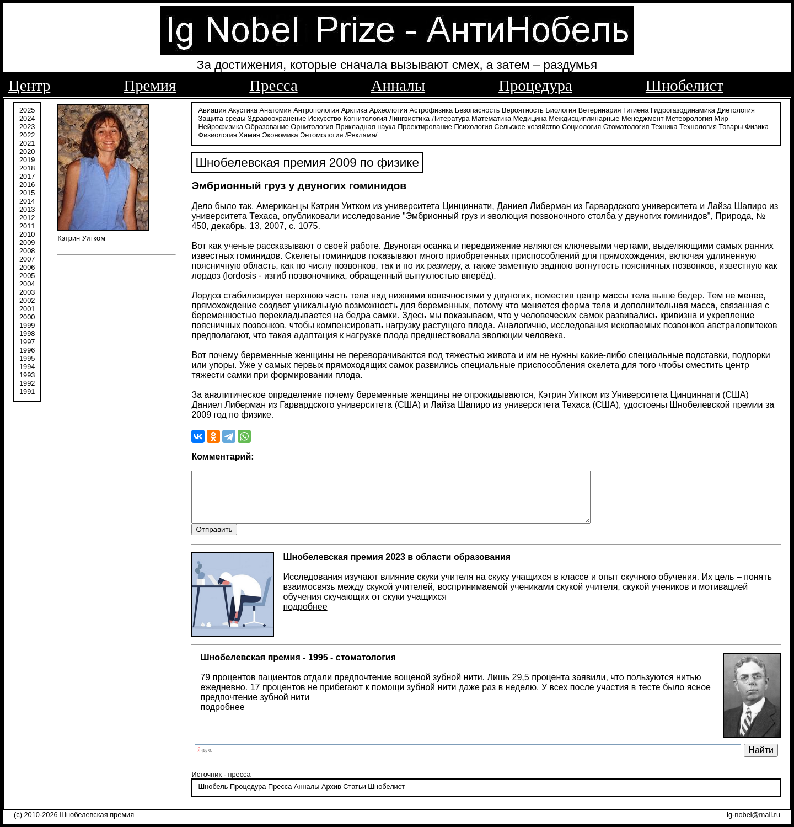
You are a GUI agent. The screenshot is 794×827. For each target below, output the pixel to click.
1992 (27, 382)
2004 (27, 283)
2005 (27, 274)
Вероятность (523, 109)
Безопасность (477, 109)
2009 (27, 241)
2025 (27, 109)
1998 (27, 332)
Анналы (398, 85)
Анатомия (276, 109)
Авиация (212, 109)
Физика (757, 125)
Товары (730, 125)
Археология (388, 109)
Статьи (354, 796)
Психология (473, 125)
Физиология (217, 134)
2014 (27, 200)
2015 (27, 192)
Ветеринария (599, 109)
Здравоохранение (277, 117)
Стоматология (626, 125)
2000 (27, 316)
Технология (698, 125)
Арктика (354, 109)
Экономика (280, 134)
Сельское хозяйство (527, 125)
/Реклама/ (361, 134)
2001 (27, 307)
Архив (331, 796)
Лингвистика (409, 117)
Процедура (535, 85)
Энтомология (321, 134)
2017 (27, 175)
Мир (721, 117)
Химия (249, 134)
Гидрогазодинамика (683, 109)
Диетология (736, 109)
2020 (27, 150)
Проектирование (425, 125)
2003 (27, 291)
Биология (560, 109)
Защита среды (221, 117)
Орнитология (312, 125)
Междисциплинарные (584, 117)
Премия (150, 85)
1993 (27, 374)
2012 (27, 216)
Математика (491, 117)
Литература (451, 117)
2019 (27, 158)
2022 (27, 134)
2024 (27, 117)
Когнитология (365, 117)
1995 (27, 357)
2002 (27, 299)
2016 (27, 183)
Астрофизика (431, 109)
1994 (27, 365)
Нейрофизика (220, 125)
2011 (27, 225)
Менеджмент (642, 117)
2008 (27, 250)
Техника (664, 125)
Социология (581, 125)
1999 (27, 324)
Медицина (530, 117)
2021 (27, 142)
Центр (29, 85)
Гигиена (635, 109)
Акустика (242, 109)
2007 (27, 258)
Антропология (316, 109)
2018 (27, 167)
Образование (266, 125)
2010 (27, 233)
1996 (27, 349)
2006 (27, 266)
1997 (27, 341)
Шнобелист (684, 85)
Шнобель (213, 796)
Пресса (273, 85)
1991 (27, 390)
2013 (27, 208)
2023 (27, 125)
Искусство (324, 117)
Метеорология (689, 117)
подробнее (305, 616)
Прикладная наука (365, 125)
